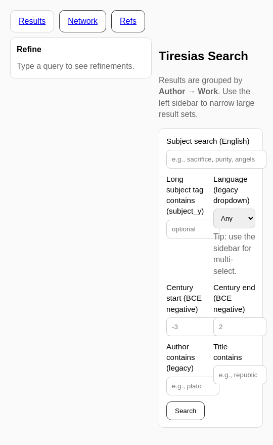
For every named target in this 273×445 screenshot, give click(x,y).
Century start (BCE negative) (184, 298)
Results (32, 21)
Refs (128, 21)
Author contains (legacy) (180, 357)
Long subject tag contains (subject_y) (185, 195)
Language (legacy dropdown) (231, 190)
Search (185, 411)
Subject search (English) (208, 141)
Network (83, 21)
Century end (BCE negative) (234, 298)
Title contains (227, 351)
